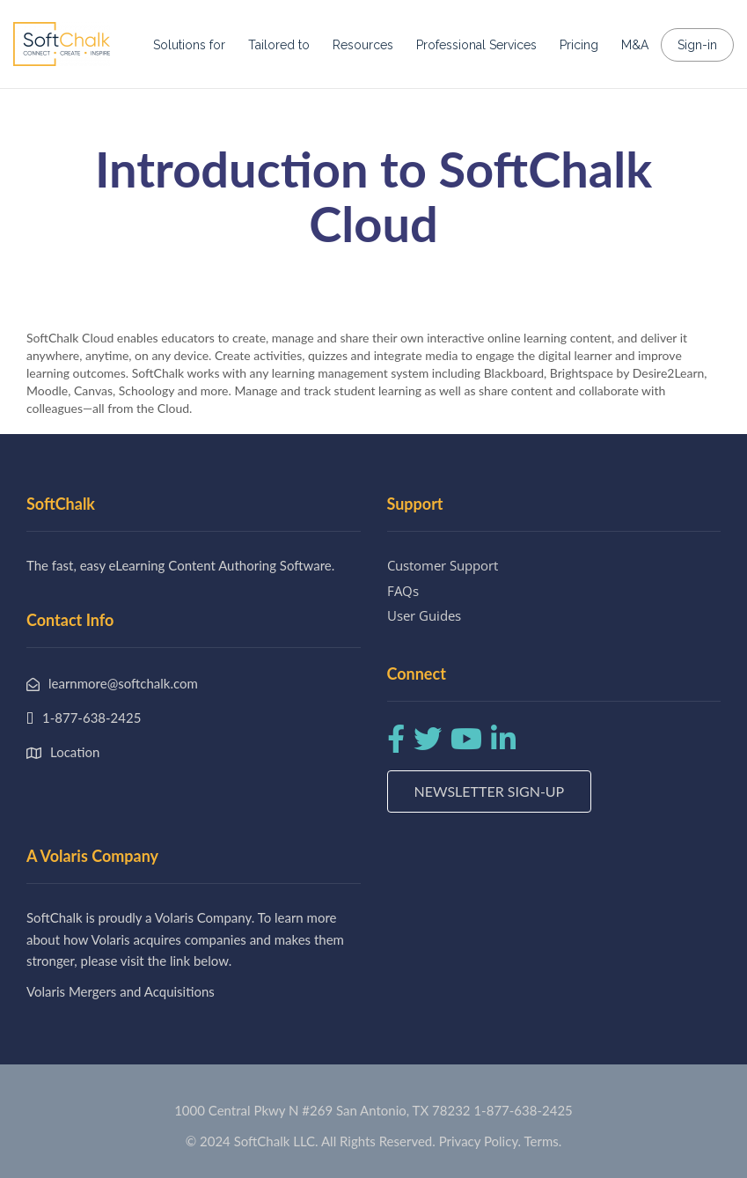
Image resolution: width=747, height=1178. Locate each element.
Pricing (579, 45)
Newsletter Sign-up (489, 791)
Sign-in (697, 45)
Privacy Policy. (480, 1141)
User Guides (424, 615)
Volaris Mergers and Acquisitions (120, 991)
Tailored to (279, 45)
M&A (634, 45)
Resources (363, 45)
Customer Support (442, 565)
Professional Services (476, 45)
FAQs (403, 591)
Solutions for (189, 45)
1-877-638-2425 (522, 1110)
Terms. (543, 1141)
